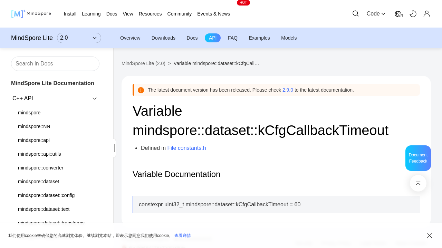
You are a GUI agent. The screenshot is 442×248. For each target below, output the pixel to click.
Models (289, 38)
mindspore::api (34, 140)
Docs (192, 38)
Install (70, 14)
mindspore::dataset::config (46, 195)
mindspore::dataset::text (43, 209)
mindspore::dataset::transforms (51, 223)
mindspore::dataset (38, 181)
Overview (130, 38)
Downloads (163, 38)
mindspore (29, 112)
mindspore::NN (34, 126)
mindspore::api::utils (39, 154)
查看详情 (182, 235)
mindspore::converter (41, 167)
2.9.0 (287, 90)
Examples (259, 38)
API (213, 38)
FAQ (233, 38)
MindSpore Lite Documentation (52, 83)
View (128, 14)
